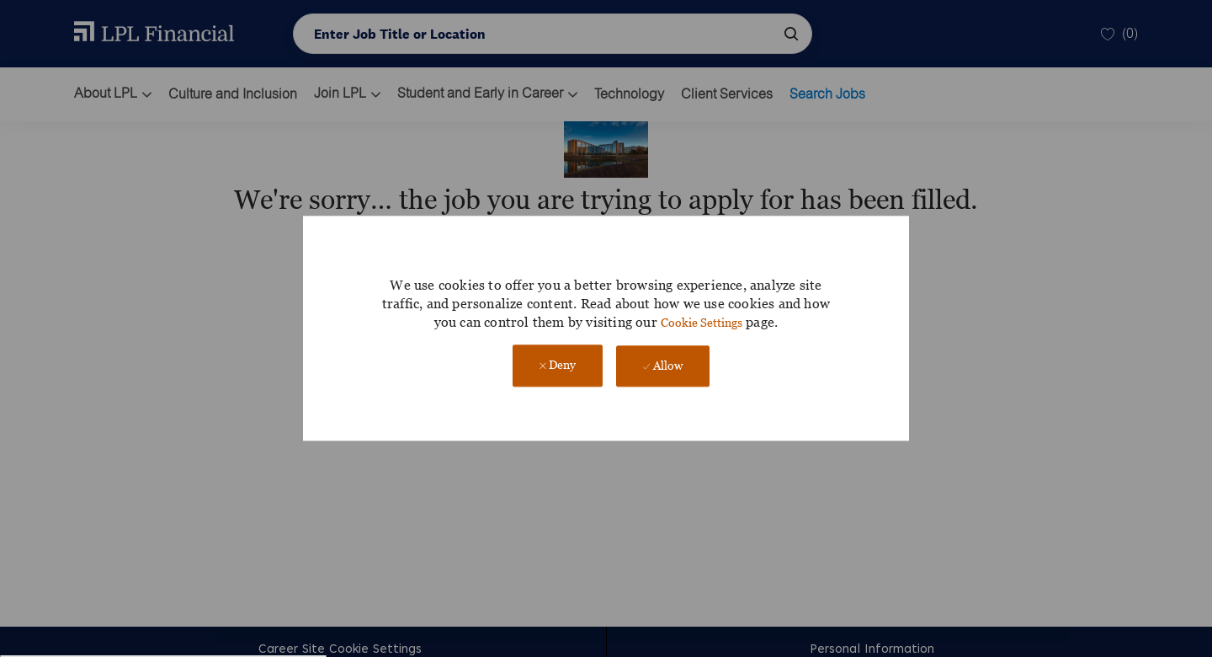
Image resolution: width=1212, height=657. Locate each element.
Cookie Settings (701, 322)
